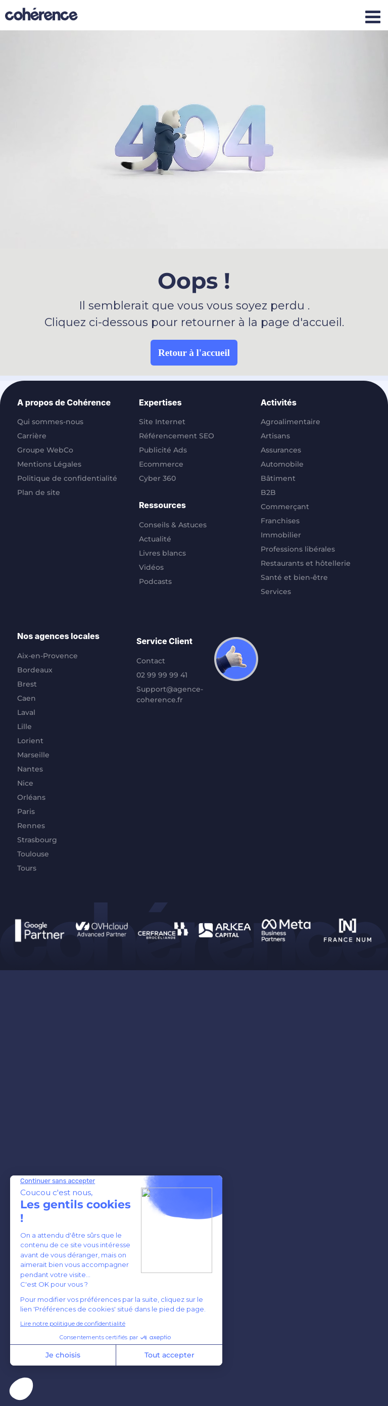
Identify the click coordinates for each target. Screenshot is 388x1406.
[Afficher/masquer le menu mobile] (372, 16)
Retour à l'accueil (194, 352)
